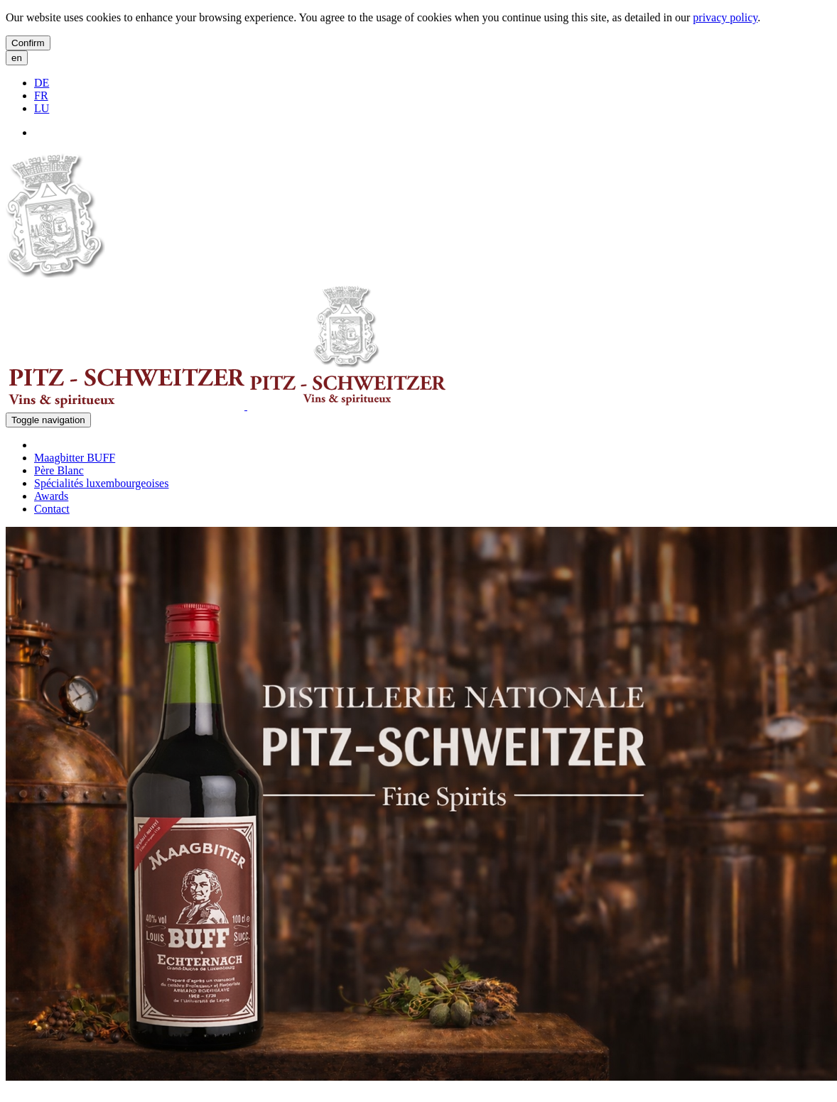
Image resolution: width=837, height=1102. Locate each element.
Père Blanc (59, 470)
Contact (52, 509)
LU (41, 108)
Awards (51, 496)
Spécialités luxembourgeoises (101, 483)
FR (41, 95)
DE (41, 83)
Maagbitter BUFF (74, 458)
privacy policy (725, 17)
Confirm (28, 43)
